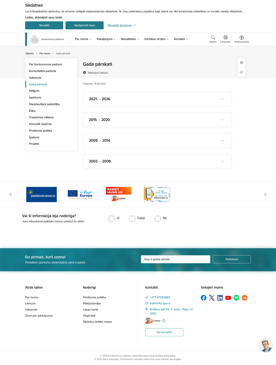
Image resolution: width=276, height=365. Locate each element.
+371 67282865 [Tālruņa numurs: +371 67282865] (160, 297)
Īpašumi (34, 137)
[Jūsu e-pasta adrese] (175, 259)
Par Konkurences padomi (45, 64)
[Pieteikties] (232, 259)
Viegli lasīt (89, 315)
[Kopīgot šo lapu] (242, 72)
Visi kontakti (164, 332)
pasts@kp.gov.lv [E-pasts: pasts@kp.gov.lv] (160, 303)
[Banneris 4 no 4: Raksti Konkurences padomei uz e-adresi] (157, 194)
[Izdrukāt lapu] (242, 62)
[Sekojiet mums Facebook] (203, 298)
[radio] (114, 218)
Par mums (31, 297)
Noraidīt (44, 25)
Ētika (32, 111)
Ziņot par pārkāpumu (39, 315)
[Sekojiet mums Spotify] (236, 298)
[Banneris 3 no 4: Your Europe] (118, 194)
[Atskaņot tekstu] (98, 72)
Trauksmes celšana (41, 117)
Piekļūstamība (92, 303)
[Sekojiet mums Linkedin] (220, 298)
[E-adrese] (152, 321)
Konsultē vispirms (40, 124)
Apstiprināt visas (84, 25)
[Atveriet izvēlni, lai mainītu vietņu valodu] (225, 39)
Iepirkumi (35, 97)
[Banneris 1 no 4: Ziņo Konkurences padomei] (41, 194)
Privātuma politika (40, 130)
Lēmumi (30, 303)
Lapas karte (90, 309)
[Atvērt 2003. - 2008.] (222, 161)
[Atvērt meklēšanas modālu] (213, 39)
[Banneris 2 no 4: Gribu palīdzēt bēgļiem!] (80, 194)
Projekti (34, 144)
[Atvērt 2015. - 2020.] (222, 120)
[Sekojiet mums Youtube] (228, 297)
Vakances (35, 77)
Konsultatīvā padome (42, 71)
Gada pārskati (38, 84)
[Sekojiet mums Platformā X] (212, 298)
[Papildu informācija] (163, 320)
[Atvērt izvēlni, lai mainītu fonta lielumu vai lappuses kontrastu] (241, 39)
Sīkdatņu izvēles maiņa (97, 321)
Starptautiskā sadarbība (44, 104)
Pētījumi (34, 91)
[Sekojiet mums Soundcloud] (244, 298)
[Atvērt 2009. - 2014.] (222, 140)
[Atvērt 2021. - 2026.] (222, 99)
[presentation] (32, 234)
